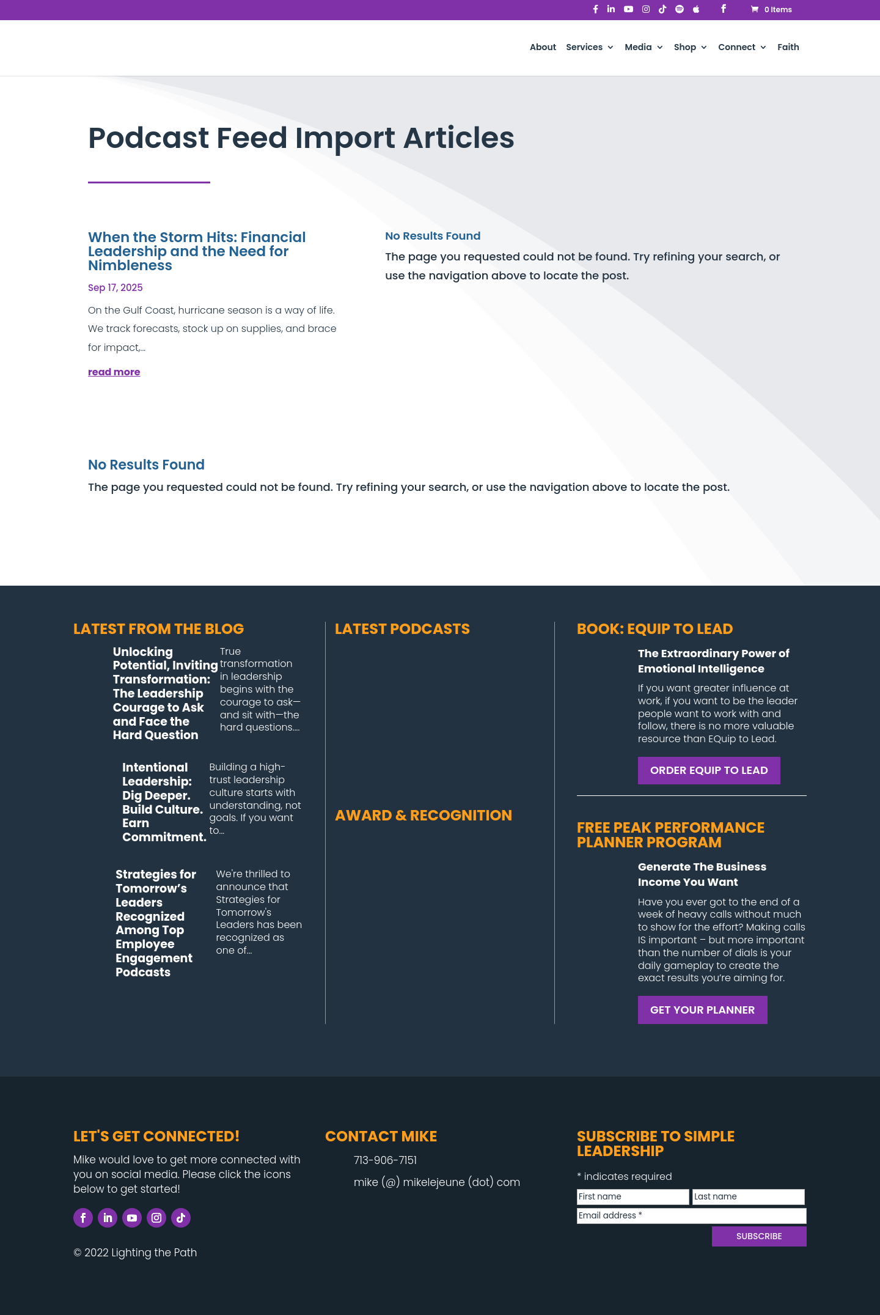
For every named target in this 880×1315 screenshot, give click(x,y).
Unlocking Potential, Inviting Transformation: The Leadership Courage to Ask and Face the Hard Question (165, 694)
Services (584, 48)
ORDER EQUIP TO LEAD (709, 770)
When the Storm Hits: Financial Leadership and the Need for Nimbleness (197, 251)
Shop (685, 48)
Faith (789, 48)
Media (638, 48)
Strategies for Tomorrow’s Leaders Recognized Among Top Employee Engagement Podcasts (156, 923)
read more (114, 372)
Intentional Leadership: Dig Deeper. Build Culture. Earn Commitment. (164, 802)
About (543, 48)
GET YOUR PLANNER (702, 1009)
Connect (737, 48)
